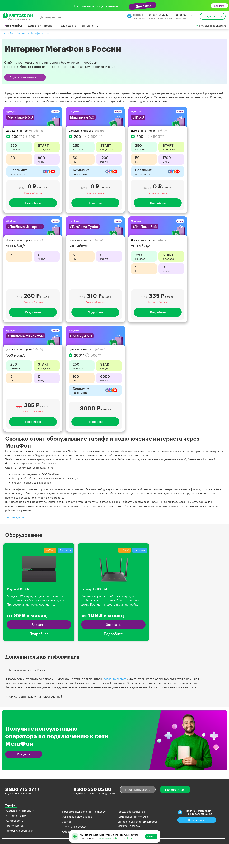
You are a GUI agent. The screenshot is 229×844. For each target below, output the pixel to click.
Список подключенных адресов (137, 821)
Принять (151, 836)
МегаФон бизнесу (129, 825)
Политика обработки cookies (115, 838)
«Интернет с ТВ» (15, 815)
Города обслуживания (131, 811)
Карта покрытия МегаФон (133, 816)
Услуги (66, 821)
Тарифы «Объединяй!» (19, 830)
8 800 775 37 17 (158, 14)
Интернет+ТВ (90, 25)
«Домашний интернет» (19, 810)
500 (31, 136)
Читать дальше (14, 517)
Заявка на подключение (77, 816)
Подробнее (33, 202)
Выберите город (50, 17)
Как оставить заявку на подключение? (33, 696)
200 (14, 136)
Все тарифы (12, 25)
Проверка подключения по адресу (84, 811)
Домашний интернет (41, 25)
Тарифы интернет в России (26, 670)
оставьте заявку (115, 678)
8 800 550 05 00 (186, 14)
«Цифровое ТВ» (15, 820)
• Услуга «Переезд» (74, 826)
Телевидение (68, 25)
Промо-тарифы (14, 825)
